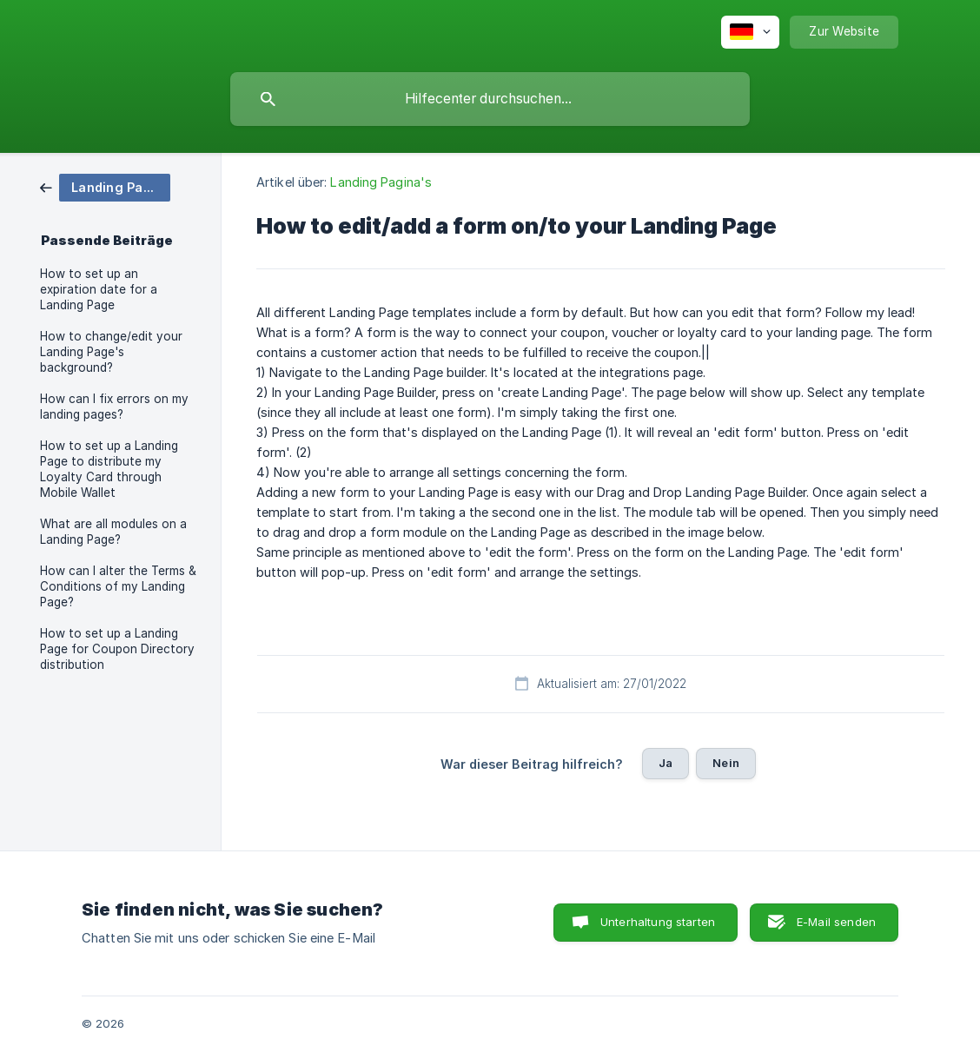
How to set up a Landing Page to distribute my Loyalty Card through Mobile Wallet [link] (109, 469)
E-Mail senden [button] (836, 922)
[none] (750, 32)
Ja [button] (665, 763)
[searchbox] (490, 99)
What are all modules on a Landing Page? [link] (113, 531)
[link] (105, 186)
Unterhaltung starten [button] (657, 922)
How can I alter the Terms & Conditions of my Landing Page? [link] (118, 586)
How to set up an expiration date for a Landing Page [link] (98, 289)
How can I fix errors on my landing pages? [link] (114, 406)
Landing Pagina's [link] (381, 182)
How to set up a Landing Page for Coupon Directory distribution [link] (117, 649)
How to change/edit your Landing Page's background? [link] (111, 351)
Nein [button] (725, 763)
